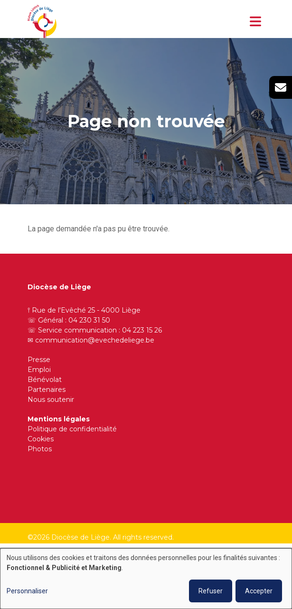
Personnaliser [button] (27, 591)
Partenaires (47, 389)
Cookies (41, 439)
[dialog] (146, 578)
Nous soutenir (51, 399)
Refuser (210, 591)
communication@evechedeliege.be (94, 340)
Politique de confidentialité (72, 429)
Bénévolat (45, 379)
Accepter (259, 591)
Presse (39, 359)
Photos (40, 449)
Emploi (39, 369)
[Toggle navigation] (255, 21)
